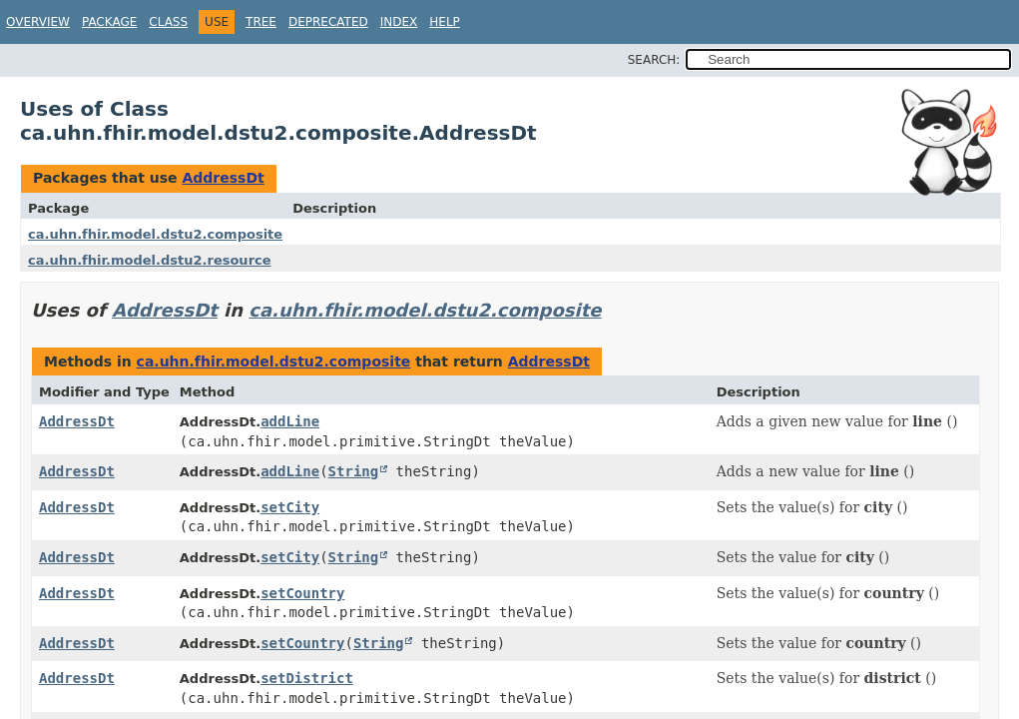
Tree (261, 22)
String (353, 471)
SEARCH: (654, 60)
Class (168, 22)
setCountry (302, 593)
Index (399, 22)
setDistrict (306, 678)
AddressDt (222, 178)
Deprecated (328, 22)
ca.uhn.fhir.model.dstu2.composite (155, 234)
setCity (289, 507)
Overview (38, 22)
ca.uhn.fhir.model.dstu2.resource (149, 260)
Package (109, 22)
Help (444, 22)
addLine (289, 421)
